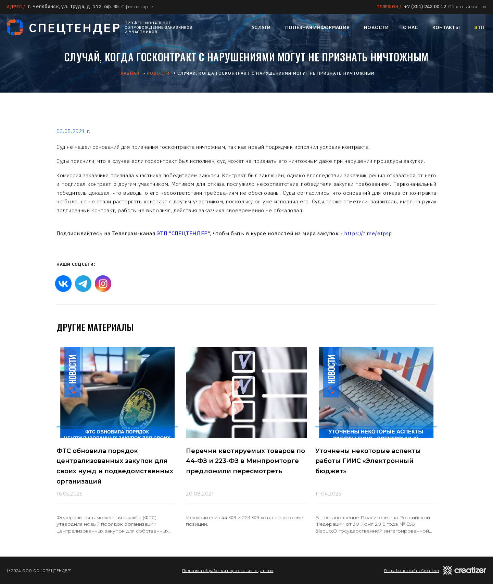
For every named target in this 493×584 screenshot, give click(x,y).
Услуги (261, 27)
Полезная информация (317, 27)
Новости (376, 27)
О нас (410, 27)
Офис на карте (137, 6)
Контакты (446, 27)
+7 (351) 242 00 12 (425, 6)
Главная (128, 73)
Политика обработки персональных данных (227, 570)
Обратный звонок (467, 6)
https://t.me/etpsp (368, 233)
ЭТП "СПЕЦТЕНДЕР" (183, 233)
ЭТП (479, 27)
